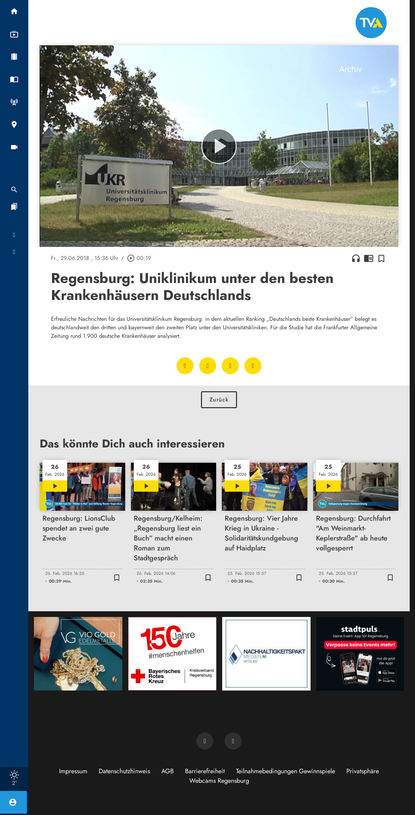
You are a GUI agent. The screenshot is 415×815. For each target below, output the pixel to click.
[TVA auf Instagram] (233, 741)
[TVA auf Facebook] (204, 741)
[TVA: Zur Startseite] (371, 22)
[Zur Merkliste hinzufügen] (381, 258)
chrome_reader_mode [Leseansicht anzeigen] (369, 258)
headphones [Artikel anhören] (356, 258)
